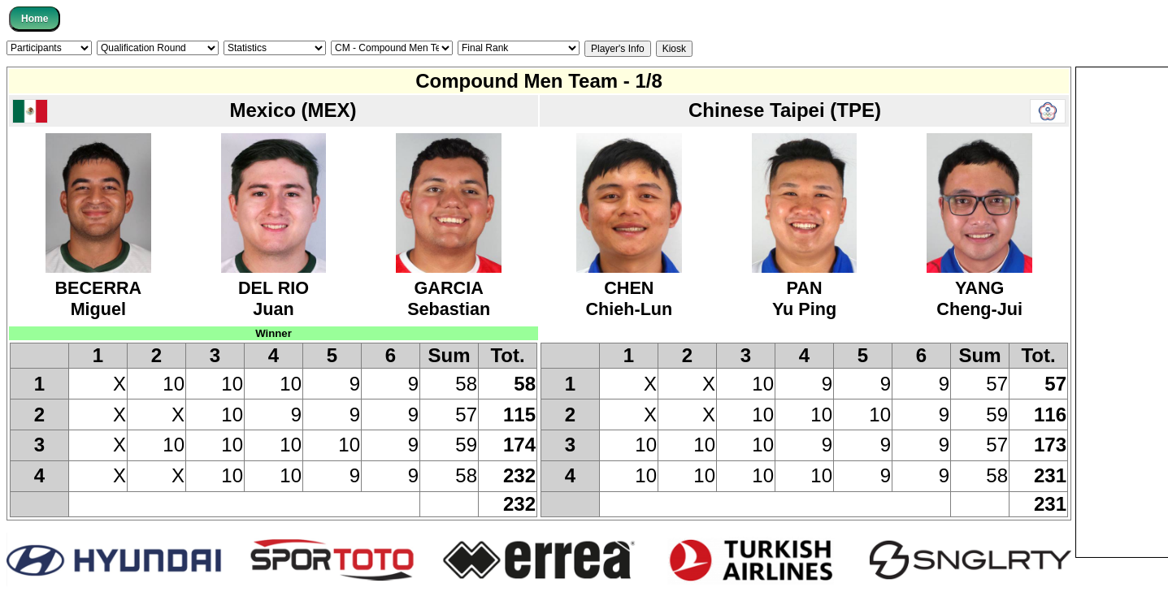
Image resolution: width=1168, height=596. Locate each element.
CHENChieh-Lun (629, 288)
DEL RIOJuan (274, 288)
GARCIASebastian (449, 288)
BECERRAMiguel (98, 288)
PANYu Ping (805, 288)
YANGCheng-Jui (979, 288)
